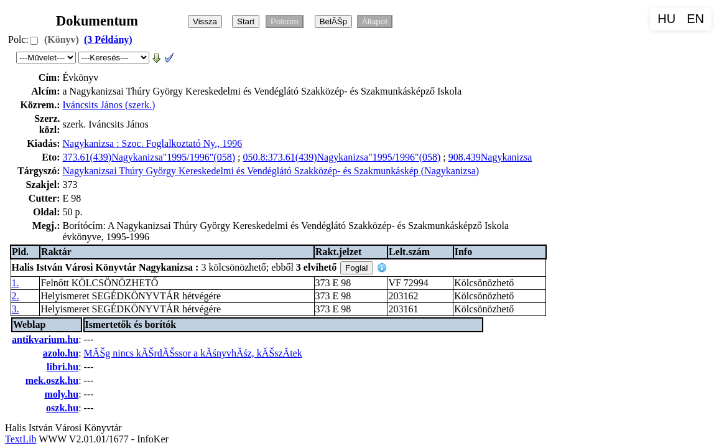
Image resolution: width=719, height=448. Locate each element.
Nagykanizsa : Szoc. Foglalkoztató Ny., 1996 (153, 143)
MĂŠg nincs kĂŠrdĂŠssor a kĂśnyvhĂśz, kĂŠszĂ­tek (193, 353)
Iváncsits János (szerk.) (109, 105)
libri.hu (62, 367)
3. (15, 309)
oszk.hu (62, 408)
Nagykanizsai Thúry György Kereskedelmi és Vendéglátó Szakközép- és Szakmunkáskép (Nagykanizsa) (271, 171)
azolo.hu (60, 353)
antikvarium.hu (45, 339)
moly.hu (61, 394)
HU (666, 19)
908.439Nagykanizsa (490, 157)
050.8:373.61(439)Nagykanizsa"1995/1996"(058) (341, 157)
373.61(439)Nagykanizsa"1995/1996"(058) (149, 157)
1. (15, 283)
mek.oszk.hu (52, 380)
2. (15, 296)
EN (695, 19)
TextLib (20, 439)
